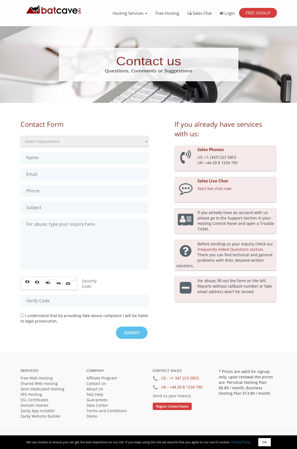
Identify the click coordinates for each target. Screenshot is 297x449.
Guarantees (97, 399)
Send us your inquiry (172, 395)
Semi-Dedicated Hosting (42, 388)
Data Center (97, 405)
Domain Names (34, 405)
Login (227, 13)
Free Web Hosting (36, 378)
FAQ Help (94, 394)
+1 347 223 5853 (184, 378)
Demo (91, 416)
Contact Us (96, 383)
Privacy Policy (241, 442)
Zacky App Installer (37, 410)
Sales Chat (199, 13)
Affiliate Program (101, 378)
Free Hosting (167, 13)
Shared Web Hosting (39, 383)
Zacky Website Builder (40, 416)
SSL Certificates (34, 399)
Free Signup (257, 13)
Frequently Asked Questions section (230, 249)
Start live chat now (214, 188)
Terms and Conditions (106, 410)
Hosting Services (130, 13)
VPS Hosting (31, 394)
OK (264, 442)
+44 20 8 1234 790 (186, 387)
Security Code (89, 283)
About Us (94, 388)
